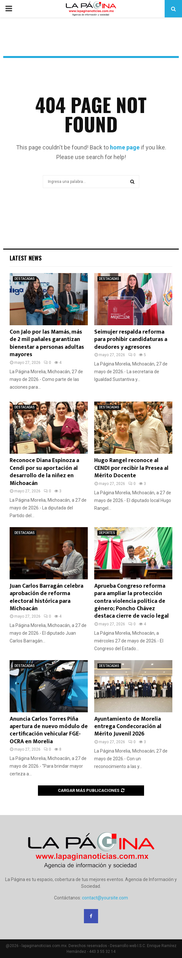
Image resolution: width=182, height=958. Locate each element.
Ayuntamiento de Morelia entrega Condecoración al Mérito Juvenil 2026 (127, 726)
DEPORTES (107, 533)
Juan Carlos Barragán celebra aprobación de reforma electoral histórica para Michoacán (46, 597)
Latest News (25, 258)
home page (125, 147)
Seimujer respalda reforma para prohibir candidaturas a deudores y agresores (130, 339)
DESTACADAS (24, 278)
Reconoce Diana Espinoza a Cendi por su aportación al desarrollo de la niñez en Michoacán (44, 472)
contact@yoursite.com (105, 897)
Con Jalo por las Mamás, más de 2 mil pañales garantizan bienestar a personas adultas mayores (47, 343)
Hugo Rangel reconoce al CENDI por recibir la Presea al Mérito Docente (131, 468)
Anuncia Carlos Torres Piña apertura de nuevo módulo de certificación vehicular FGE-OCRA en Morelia (49, 730)
